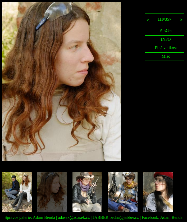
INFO (166, 39)
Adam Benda (171, 217)
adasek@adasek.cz (74, 217)
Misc (166, 56)
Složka (166, 31)
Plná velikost (166, 48)
